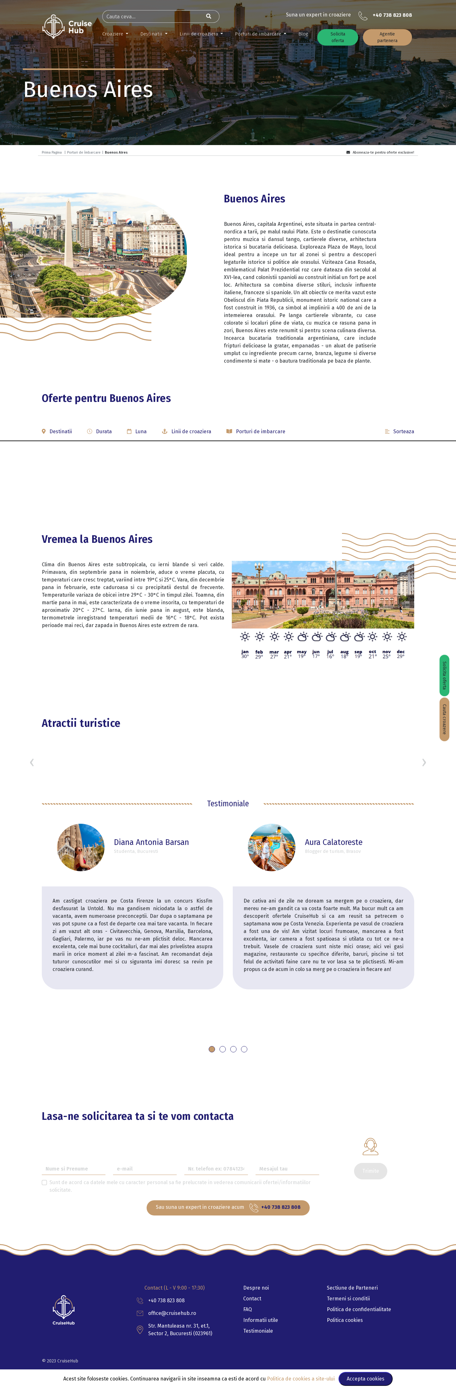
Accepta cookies (365, 1379)
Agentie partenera (387, 37)
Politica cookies (345, 1320)
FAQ (247, 1309)
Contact (252, 1299)
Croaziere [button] (113, 34)
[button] (228, 434)
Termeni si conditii (348, 1299)
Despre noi (256, 1288)
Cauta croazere (444, 719)
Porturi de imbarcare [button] (258, 34)
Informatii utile (260, 1320)
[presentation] (32, 762)
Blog (303, 34)
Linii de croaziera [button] (199, 34)
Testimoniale (258, 1331)
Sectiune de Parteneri (352, 1288)
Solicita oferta (338, 37)
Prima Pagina (52, 152)
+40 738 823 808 (392, 15)
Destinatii (152, 34)
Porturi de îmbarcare (84, 152)
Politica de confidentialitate (359, 1309)
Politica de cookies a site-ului (301, 1379)
